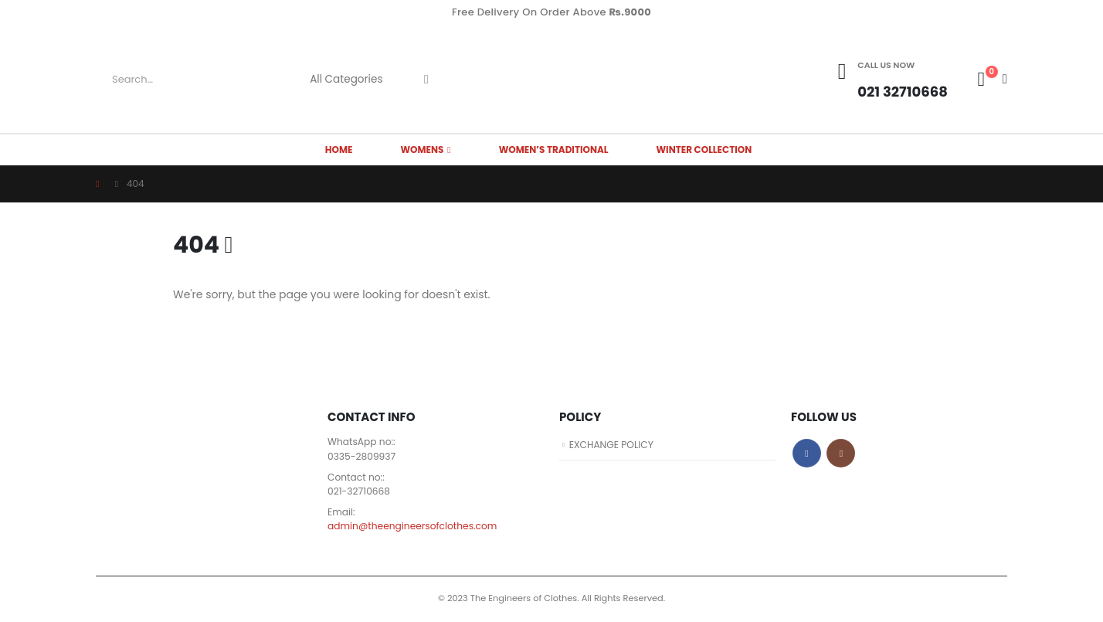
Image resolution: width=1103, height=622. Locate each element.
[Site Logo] (551, 79)
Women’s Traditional (554, 149)
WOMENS (421, 149)
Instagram (840, 453)
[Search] (426, 79)
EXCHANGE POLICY (613, 444)
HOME (339, 149)
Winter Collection (704, 149)
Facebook (806, 453)
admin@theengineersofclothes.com (415, 528)
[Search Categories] (352, 79)
